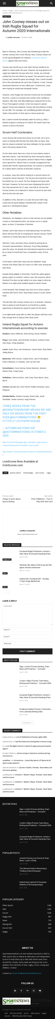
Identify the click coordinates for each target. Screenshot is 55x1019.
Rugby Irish (7, 16)
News (5, 573)
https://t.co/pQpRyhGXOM (21, 421)
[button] (4, 3)
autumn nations (15, 473)
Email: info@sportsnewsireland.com (26, 973)
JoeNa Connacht (14, 37)
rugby (49, 473)
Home (5, 11)
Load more (27, 723)
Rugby (11, 11)
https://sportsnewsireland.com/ (27, 534)
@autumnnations (23, 417)
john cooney (40, 473)
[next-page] (8, 592)
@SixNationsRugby (16, 409)
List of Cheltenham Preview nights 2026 (31, 737)
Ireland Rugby (28, 473)
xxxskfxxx (6, 760)
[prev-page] (4, 592)
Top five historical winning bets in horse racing (33, 741)
